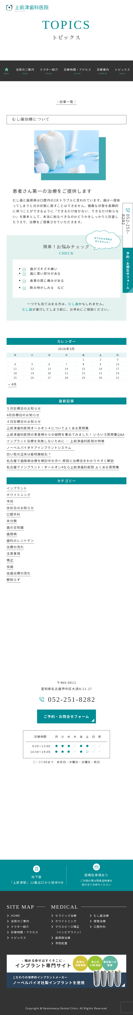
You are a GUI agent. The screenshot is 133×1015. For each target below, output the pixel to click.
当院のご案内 (20, 921)
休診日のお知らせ (20, 508)
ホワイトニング (19, 494)
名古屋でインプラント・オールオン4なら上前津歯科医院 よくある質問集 (63, 467)
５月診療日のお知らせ (24, 408)
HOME (15, 915)
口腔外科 (13, 514)
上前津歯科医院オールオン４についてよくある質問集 (48, 428)
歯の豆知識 (15, 527)
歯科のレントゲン (20, 540)
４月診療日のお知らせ (24, 421)
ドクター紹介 (20, 926)
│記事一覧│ (66, 101)
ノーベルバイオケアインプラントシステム (41, 447)
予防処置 (61, 943)
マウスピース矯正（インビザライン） (69, 929)
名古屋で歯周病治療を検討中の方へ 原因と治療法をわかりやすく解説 (60, 460)
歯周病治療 (62, 938)
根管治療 (100, 921)
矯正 (10, 560)
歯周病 (12, 534)
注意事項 (13, 553)
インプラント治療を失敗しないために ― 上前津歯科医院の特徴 (55, 441)
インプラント (17, 488)
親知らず (13, 579)
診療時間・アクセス (24, 932)
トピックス (18, 938)
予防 (10, 501)
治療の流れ (15, 547)
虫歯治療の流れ (19, 573)
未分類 (12, 520)
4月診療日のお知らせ (23, 415)
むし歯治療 (101, 915)
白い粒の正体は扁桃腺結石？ (29, 454)
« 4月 (12, 384)
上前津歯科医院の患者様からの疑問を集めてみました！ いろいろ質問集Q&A (66, 434)
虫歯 (10, 566)
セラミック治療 (66, 915)
